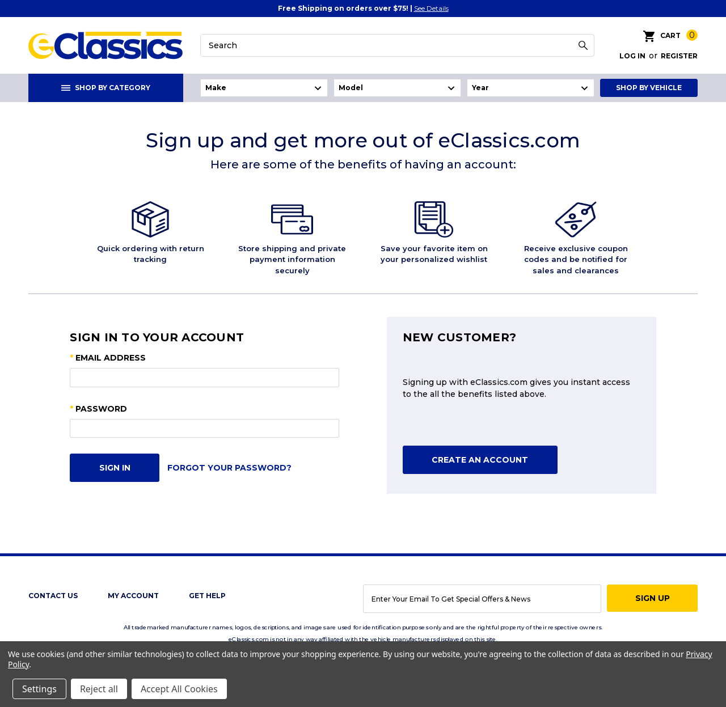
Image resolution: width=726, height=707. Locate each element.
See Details (431, 8)
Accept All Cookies (179, 689)
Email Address (108, 358)
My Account (133, 595)
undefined (264, 87)
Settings (39, 689)
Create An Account (480, 460)
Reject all (99, 689)
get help (207, 595)
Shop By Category (105, 87)
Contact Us (53, 595)
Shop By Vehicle (649, 87)
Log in (632, 56)
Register (679, 56)
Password (98, 409)
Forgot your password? (229, 468)
